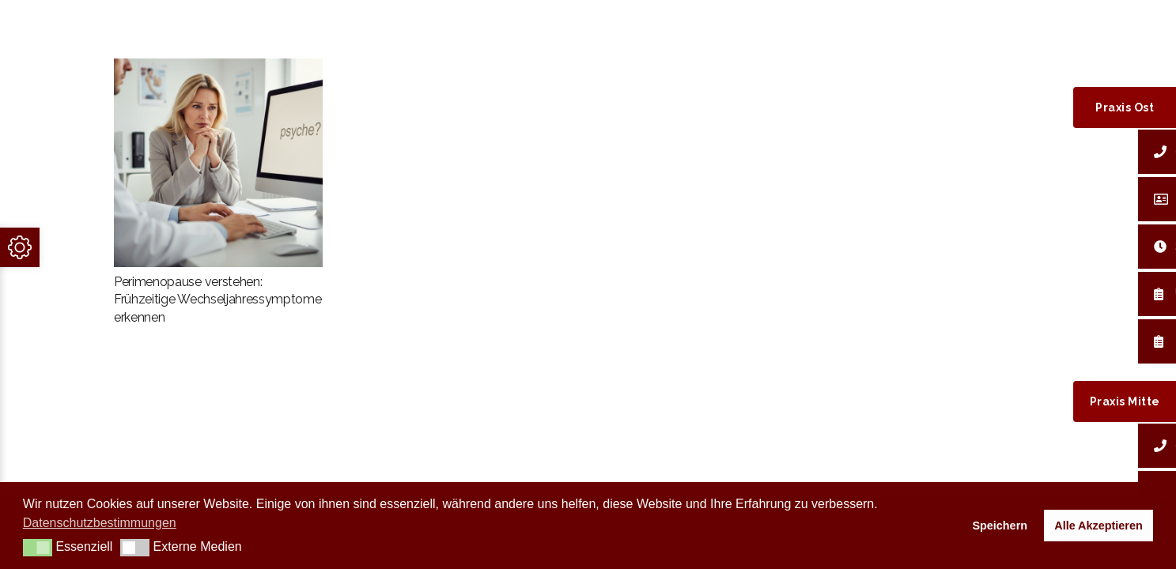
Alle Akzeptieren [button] (1098, 525)
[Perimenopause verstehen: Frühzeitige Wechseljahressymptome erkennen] (218, 162)
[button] (37, 547)
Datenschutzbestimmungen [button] (99, 522)
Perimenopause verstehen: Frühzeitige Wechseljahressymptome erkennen (217, 299)
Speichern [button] (999, 525)
